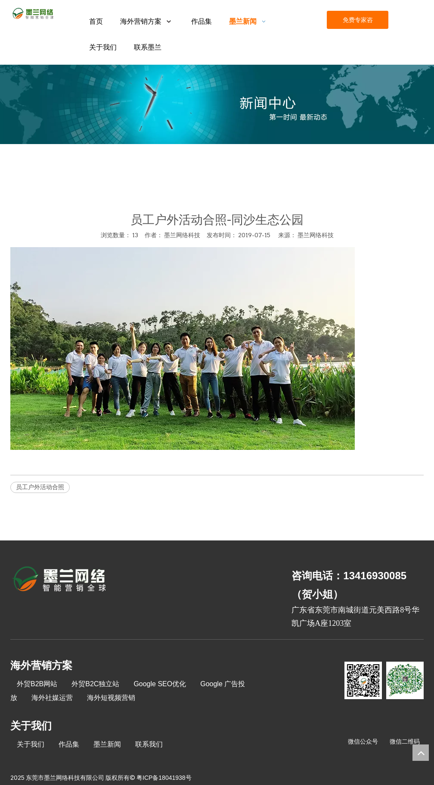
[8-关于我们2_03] (59, 580)
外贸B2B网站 (37, 684)
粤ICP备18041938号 (164, 777)
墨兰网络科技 (316, 235)
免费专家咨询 (358, 22)
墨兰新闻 (107, 744)
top (420, 752)
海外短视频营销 (111, 697)
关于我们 (30, 744)
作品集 (69, 744)
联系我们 (149, 744)
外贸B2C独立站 (95, 684)
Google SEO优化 (159, 684)
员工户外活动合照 (40, 487)
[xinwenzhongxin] (217, 104)
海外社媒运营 (52, 697)
